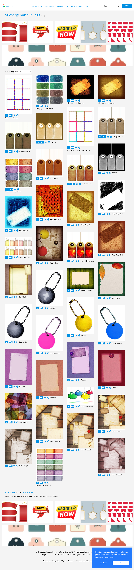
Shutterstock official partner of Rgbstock (55, 561)
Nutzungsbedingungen (83, 552)
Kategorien (35, 6)
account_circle (17, 115)
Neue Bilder (44, 6)
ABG (71, 552)
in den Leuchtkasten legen (46, 552)
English (45, 554)
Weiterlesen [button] (109, 557)
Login (86, 6)
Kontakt (72, 6)
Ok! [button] (121, 563)
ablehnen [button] (103, 563)
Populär (51, 6)
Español (61, 554)
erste (7, 492)
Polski (68, 554)
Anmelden (127, 6)
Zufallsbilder (60, 6)
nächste (25, 492)
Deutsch (53, 554)
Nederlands (87, 554)
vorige (12, 492)
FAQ (67, 6)
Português (77, 554)
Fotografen (80, 6)
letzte (30, 492)
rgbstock (7, 6)
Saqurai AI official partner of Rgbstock (80, 561)
